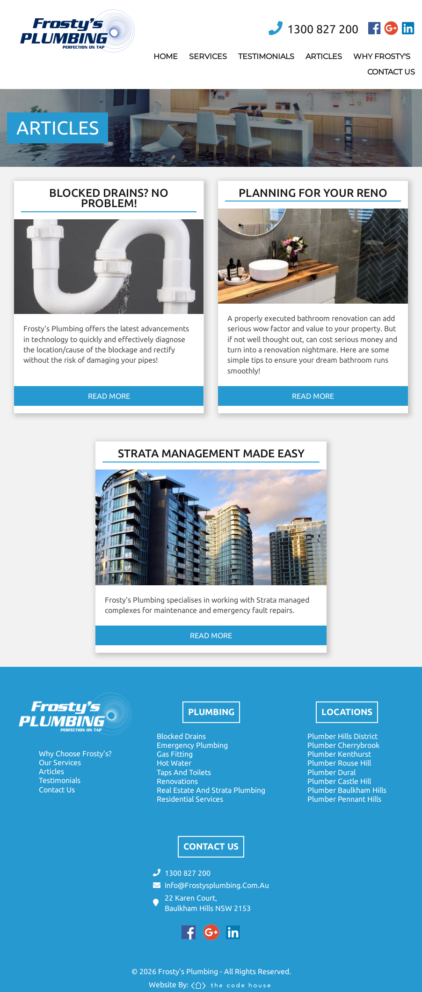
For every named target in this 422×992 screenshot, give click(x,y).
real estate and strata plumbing (211, 790)
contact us (391, 71)
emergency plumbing (192, 745)
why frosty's (381, 56)
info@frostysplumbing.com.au (217, 885)
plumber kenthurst (339, 754)
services (208, 56)
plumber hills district (342, 736)
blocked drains (181, 736)
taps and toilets (184, 772)
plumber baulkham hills (346, 790)
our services (60, 762)
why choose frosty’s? (75, 753)
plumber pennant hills (344, 799)
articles (324, 56)
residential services (190, 799)
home (165, 56)
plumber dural (331, 772)
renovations (177, 781)
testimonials (266, 56)
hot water (174, 763)
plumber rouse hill (339, 763)
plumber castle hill (339, 781)
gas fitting (175, 754)
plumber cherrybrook (343, 745)
